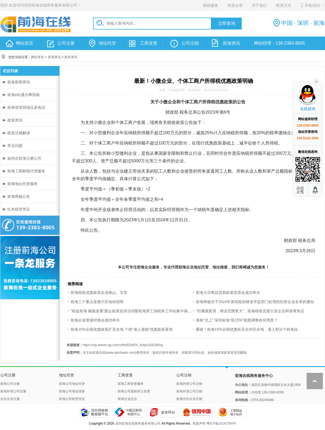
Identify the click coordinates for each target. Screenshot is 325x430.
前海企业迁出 (127, 399)
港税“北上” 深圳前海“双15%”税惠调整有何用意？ (237, 320)
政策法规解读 (18, 133)
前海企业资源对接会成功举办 (95, 320)
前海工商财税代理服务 (26, 171)
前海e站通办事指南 (23, 95)
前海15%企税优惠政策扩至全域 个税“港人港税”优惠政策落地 (122, 329)
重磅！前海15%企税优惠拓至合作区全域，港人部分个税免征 (247, 329)
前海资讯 (231, 43)
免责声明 (199, 423)
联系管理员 (232, 352)
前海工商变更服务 (131, 384)
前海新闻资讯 (18, 82)
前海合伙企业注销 (189, 399)
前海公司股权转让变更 (134, 391)
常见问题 (14, 145)
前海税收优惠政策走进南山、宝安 (99, 292)
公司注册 (66, 43)
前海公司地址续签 (72, 391)
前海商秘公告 (18, 196)
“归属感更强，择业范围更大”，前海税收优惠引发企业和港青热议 (250, 311)
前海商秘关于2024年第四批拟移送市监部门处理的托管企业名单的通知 (255, 302)
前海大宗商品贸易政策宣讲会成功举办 (228, 292)
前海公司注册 (10, 384)
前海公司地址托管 (72, 384)
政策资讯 (70, 57)
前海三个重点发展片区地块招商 (97, 302)
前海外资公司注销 (189, 391)
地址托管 (107, 43)
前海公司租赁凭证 (72, 399)
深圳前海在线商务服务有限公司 (138, 423)
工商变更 (148, 43)
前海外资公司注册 (13, 391)
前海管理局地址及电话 (26, 107)
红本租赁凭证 (18, 209)
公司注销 (190, 43)
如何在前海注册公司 (24, 158)
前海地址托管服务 (22, 184)
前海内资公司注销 (189, 384)
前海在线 (98, 352)
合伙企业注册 (10, 399)
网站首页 (24, 43)
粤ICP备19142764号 (221, 423)
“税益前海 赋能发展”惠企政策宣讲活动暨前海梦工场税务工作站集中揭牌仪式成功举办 (142, 311)
